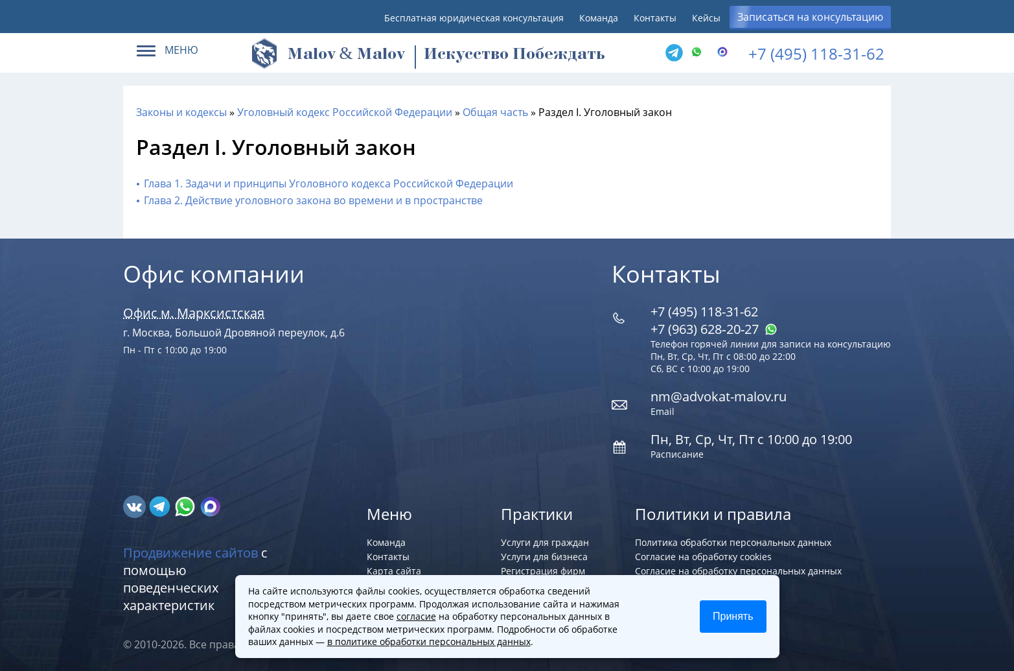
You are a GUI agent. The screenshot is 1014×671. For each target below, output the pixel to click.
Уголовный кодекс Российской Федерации (344, 112)
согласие (416, 616)
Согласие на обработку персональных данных (738, 571)
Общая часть (495, 112)
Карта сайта (394, 571)
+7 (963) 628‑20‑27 (714, 329)
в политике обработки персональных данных (429, 641)
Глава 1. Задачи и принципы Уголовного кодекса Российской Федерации (328, 183)
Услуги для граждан (545, 542)
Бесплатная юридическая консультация (474, 18)
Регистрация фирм (543, 571)
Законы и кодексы (181, 112)
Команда (598, 18)
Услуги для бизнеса (544, 556)
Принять (733, 616)
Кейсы (706, 18)
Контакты (655, 18)
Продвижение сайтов (190, 552)
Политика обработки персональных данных (733, 542)
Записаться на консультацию (810, 17)
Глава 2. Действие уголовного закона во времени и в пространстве (313, 200)
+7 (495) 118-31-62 (816, 53)
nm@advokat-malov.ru (719, 396)
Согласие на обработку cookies (703, 556)
